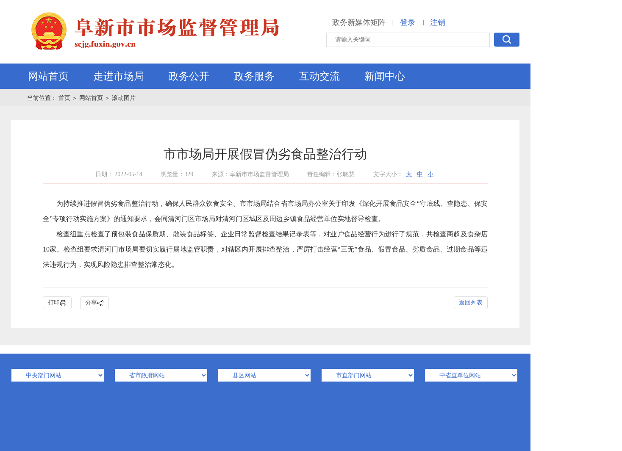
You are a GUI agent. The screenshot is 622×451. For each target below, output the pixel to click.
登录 (407, 22)
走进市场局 (118, 76)
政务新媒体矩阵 (359, 22)
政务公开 (189, 76)
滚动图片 (124, 98)
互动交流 (319, 76)
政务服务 (254, 76)
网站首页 (48, 76)
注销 (437, 22)
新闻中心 (384, 76)
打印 (57, 303)
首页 (65, 98)
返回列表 (471, 302)
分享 (94, 303)
